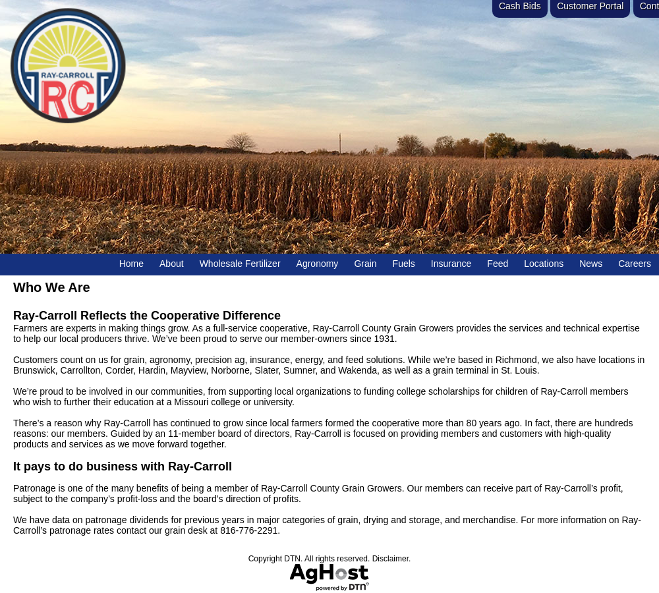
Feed (497, 263)
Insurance (451, 263)
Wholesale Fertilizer (240, 263)
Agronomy (318, 263)
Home (131, 263)
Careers (634, 263)
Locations (543, 263)
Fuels (404, 263)
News (590, 263)
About (171, 263)
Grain (365, 263)
